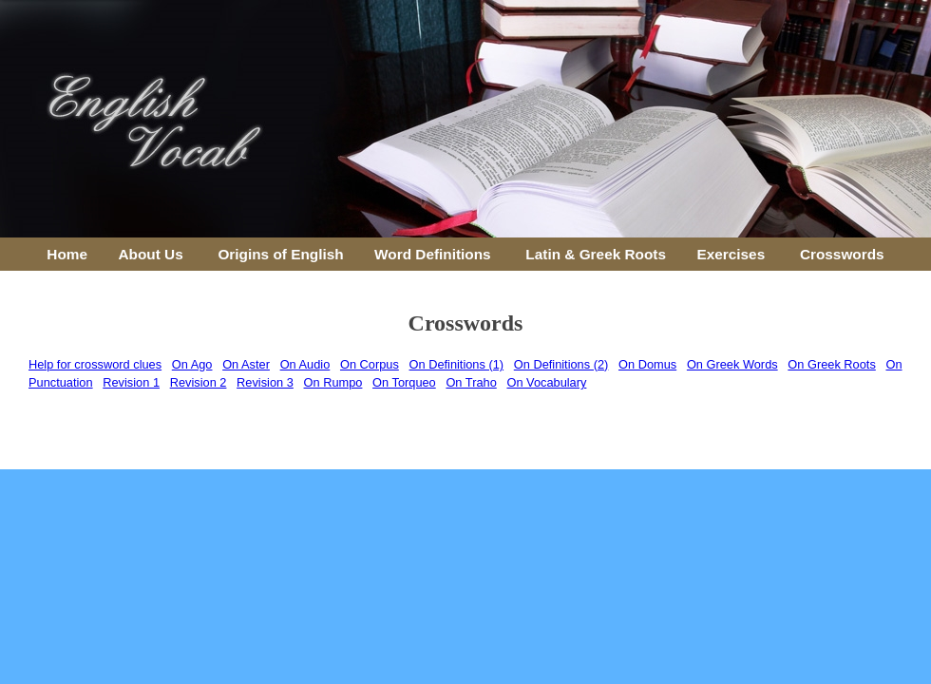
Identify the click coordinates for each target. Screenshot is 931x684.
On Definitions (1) (456, 364)
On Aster (246, 364)
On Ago (192, 364)
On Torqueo (404, 382)
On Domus (647, 364)
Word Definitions (432, 254)
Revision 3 (265, 382)
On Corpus (369, 364)
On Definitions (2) (561, 364)
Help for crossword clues (95, 364)
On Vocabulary (546, 382)
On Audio (305, 364)
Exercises (730, 254)
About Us (150, 254)
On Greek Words (732, 364)
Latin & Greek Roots (595, 254)
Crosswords (842, 254)
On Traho (471, 382)
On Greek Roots (831, 364)
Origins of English (280, 254)
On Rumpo (333, 382)
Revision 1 (131, 382)
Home (67, 254)
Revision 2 (198, 382)
